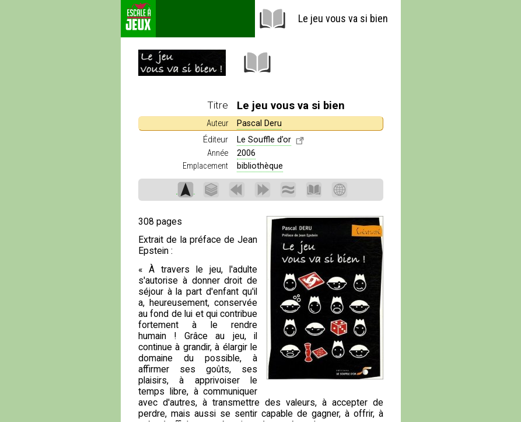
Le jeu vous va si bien (323, 19)
